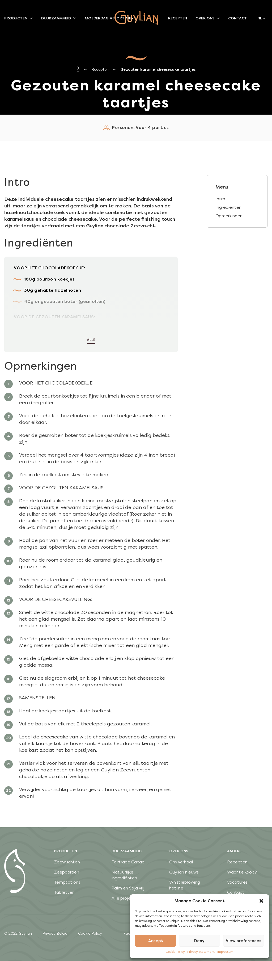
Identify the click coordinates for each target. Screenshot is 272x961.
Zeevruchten (67, 861)
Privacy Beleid (54, 933)
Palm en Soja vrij (128, 888)
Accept (155, 940)
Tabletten (64, 892)
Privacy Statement (201, 952)
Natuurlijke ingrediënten (124, 875)
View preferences (243, 940)
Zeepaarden (66, 872)
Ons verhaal (181, 861)
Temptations (67, 882)
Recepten (100, 69)
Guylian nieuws (184, 872)
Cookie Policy (175, 952)
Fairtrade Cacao (128, 861)
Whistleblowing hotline (184, 885)
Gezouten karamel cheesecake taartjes (158, 69)
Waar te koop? (242, 872)
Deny (199, 940)
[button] (261, 901)
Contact (235, 892)
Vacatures (237, 882)
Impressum (225, 952)
